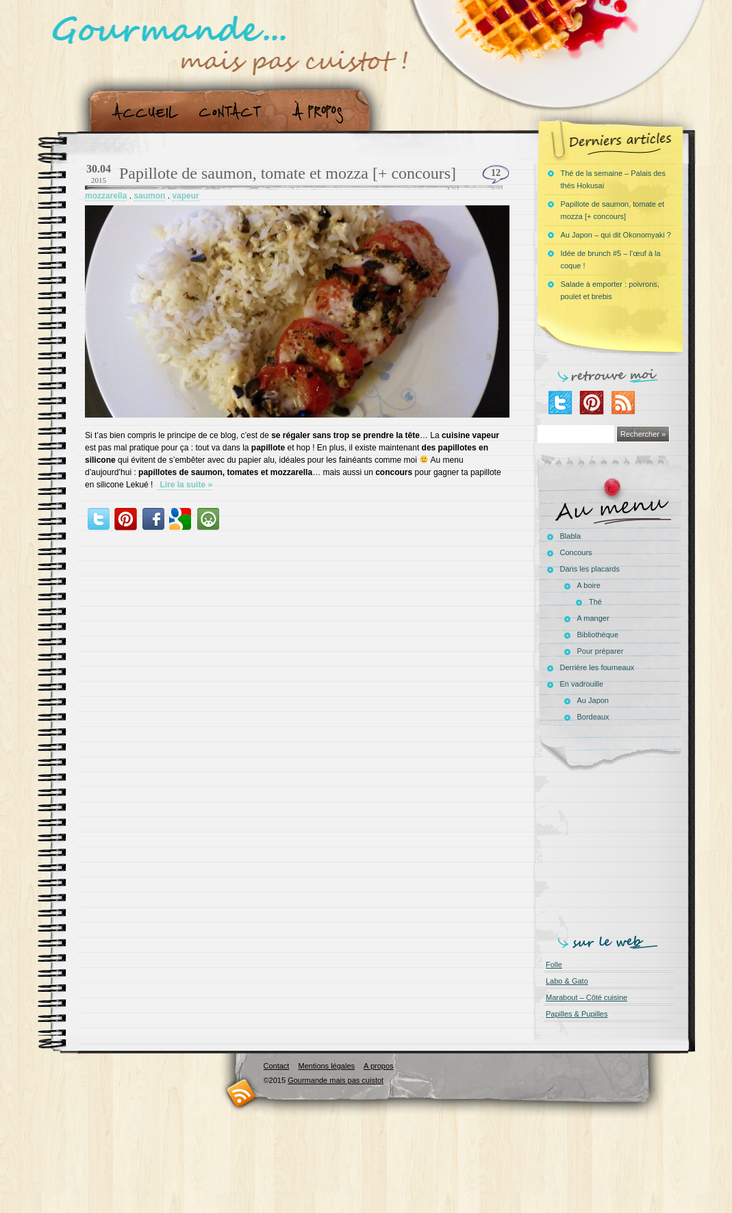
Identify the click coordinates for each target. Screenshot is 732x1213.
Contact (234, 112)
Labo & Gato (567, 981)
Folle (554, 964)
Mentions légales (326, 1066)
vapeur (185, 196)
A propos (322, 112)
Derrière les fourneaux (597, 667)
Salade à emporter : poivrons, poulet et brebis (610, 290)
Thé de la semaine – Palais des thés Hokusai (613, 179)
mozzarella (106, 196)
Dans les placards (590, 569)
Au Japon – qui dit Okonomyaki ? (616, 235)
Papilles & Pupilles (577, 1014)
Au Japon (593, 700)
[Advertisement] (612, 850)
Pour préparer (600, 651)
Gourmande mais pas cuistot (335, 1080)
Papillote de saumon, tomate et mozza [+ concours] (287, 173)
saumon (149, 196)
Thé (595, 602)
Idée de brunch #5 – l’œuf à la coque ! (611, 259)
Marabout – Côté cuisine (586, 997)
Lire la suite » (184, 484)
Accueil (142, 112)
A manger (593, 618)
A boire (589, 585)
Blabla (570, 536)
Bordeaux (593, 717)
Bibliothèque (598, 634)
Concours (576, 552)
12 (496, 173)
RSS (241, 1092)
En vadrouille (582, 684)
